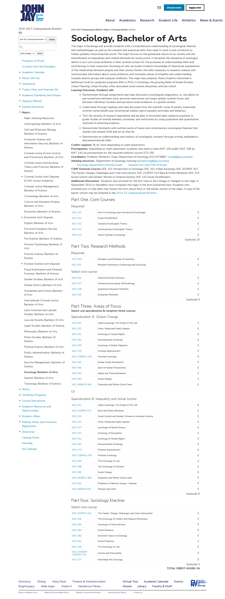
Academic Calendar (33, 72)
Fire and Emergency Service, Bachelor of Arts (40, 231)
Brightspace (26, 586)
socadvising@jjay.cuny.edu (153, 161)
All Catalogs (29, 449)
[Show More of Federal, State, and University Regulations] (20, 421)
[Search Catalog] (37, 47)
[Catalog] (33, 39)
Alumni (127, 586)
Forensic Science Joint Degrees (42, 264)
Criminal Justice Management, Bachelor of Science (41, 188)
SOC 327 (77, 283)
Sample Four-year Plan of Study (148, 165)
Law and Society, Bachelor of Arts (44, 320)
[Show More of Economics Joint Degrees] (22, 217)
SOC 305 (77, 461)
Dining (41, 581)
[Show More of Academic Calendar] (20, 72)
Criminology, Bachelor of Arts (41, 196)
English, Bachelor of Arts (38, 223)
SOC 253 (77, 345)
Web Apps (48, 586)
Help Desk (59, 581)
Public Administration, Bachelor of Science (44, 354)
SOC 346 (77, 367)
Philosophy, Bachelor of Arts (40, 331)
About (110, 20)
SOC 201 (77, 323)
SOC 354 (77, 373)
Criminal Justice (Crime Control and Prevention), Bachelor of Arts (43, 155)
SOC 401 (77, 483)
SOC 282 (77, 535)
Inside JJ (66, 586)
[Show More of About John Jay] (20, 77)
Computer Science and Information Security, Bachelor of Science (43, 143)
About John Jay (31, 78)
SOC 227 (77, 427)
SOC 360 (77, 384)
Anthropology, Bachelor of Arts (42, 124)
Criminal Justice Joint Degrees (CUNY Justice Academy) (41, 178)
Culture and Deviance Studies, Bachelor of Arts (42, 204)
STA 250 (77, 259)
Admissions (28, 84)
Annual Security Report (117, 592)
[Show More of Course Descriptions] (20, 400)
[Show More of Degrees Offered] (20, 100)
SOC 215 (77, 416)
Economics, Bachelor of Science (42, 211)
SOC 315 (77, 229)
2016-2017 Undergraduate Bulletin (87, 29)
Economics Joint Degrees (38, 217)
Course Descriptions (33, 400)
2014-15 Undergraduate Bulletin (136, 193)
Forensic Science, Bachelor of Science (41, 256)
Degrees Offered (32, 101)
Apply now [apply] (195, 7)
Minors (26, 389)
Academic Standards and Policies (41, 95)
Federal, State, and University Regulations (39, 424)
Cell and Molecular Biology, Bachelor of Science (40, 131)
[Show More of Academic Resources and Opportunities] (20, 406)
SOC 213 (77, 410)
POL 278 (87, 356)
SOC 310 (77, 551)
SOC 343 (77, 362)
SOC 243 (77, 433)
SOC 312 (77, 223)
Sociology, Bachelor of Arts (41, 372)
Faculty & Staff (162, 586)
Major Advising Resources (39, 118)
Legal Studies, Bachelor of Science (44, 325)
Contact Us (137, 592)
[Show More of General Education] (20, 106)
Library (141, 586)
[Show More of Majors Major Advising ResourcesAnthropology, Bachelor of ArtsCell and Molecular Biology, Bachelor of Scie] (20, 112)
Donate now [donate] (174, 7)
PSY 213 (86, 410)
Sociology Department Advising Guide (99, 165)
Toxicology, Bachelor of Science (42, 383)
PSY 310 (81, 554)
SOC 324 (77, 277)
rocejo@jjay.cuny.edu (180, 157)
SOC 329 (77, 294)
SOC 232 (77, 218)
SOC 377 (77, 559)
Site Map (27, 443)
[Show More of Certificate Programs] (20, 394)
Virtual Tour (130, 581)
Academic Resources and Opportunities (36, 408)
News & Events (211, 20)
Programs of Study (33, 61)
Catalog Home (30, 437)
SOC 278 (77, 356)
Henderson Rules (89, 586)
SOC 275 (77, 351)
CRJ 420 (86, 489)
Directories (28, 432)
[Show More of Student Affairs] (20, 416)
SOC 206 (77, 519)
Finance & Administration (89, 581)
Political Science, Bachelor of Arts (44, 347)
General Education (33, 107)
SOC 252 (77, 339)
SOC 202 (77, 513)
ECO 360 (87, 384)
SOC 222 (77, 328)
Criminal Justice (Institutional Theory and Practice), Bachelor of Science (43, 167)
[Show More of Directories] (20, 431)
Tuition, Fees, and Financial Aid (40, 89)
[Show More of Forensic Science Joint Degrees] (22, 263)
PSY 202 (86, 513)
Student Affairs (31, 416)
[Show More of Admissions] (20, 83)
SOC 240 (77, 530)
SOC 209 (77, 524)
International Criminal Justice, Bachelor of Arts (41, 302)
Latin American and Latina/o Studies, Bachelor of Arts (40, 312)
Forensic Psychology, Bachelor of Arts (43, 246)
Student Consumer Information (88, 592)
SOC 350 (77, 379)
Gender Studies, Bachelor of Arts (43, 279)
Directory (25, 581)
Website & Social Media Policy (56, 592)
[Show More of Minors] (20, 389)
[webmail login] (159, 7)
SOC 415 (77, 234)
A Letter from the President (38, 66)
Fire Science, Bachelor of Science (43, 238)
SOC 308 (77, 466)
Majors (26, 112)
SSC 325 (76, 264)
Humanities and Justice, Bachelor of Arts (43, 293)
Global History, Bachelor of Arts (43, 285)
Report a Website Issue (28, 592)
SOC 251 (77, 334)
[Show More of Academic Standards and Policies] (20, 95)
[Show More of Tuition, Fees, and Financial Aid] (20, 89)
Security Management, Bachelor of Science (44, 364)
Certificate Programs (34, 395)
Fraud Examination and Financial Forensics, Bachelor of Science (43, 271)
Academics (127, 20)
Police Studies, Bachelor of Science (40, 339)
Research (147, 20)
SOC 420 (77, 489)
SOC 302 (77, 541)
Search (40, 53)
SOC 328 (77, 289)
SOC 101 (77, 212)
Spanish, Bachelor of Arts (39, 378)
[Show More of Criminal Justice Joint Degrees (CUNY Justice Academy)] (22, 176)
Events (178, 581)
